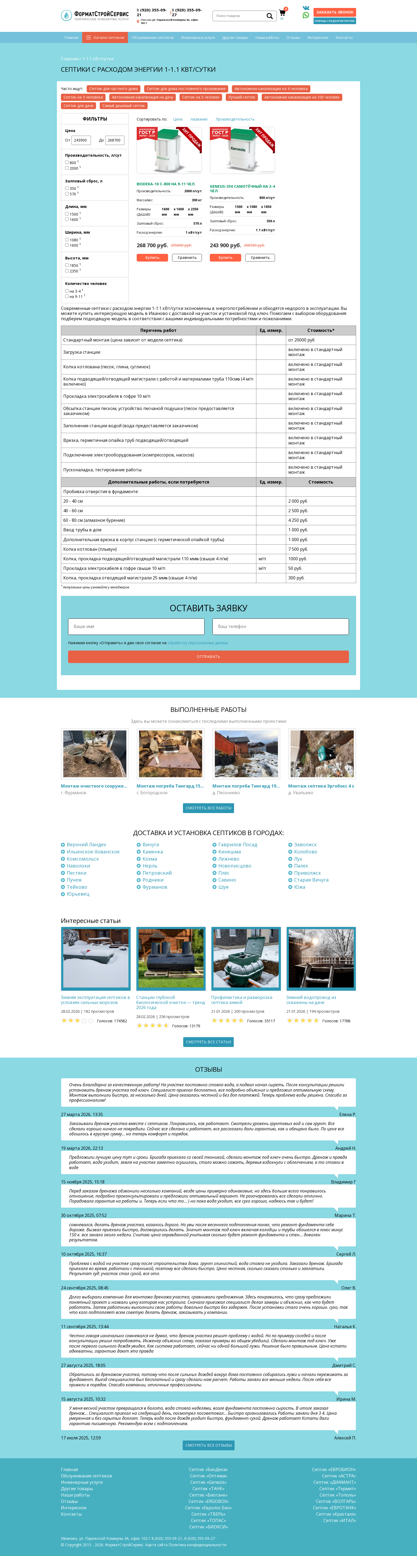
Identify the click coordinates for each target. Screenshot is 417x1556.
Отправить (208, 656)
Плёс (224, 873)
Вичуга (151, 844)
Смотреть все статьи (208, 1041)
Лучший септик (241, 97)
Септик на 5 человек (200, 97)
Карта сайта (156, 1544)
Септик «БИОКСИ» (208, 1527)
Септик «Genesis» (208, 1482)
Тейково (77, 887)
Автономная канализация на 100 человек (302, 97)
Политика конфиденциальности (197, 1544)
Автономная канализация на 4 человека (271, 88)
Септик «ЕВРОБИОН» (334, 1469)
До (112, 140)
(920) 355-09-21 (152, 12)
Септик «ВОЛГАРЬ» (336, 1501)
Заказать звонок (334, 12)
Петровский (157, 873)
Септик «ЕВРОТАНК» (334, 1508)
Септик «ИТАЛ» (339, 1520)
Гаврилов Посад (237, 844)
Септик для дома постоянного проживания (186, 88)
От (78, 140)
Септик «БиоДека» (208, 1469)
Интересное (318, 37)
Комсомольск (83, 859)
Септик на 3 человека (83, 97)
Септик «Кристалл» (336, 1514)
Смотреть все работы (208, 807)
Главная (71, 37)
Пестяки (76, 873)
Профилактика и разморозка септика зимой (241, 999)
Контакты (344, 37)
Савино (227, 880)
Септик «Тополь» (338, 1495)
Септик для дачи (78, 105)
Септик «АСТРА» (339, 1476)
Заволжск (305, 844)
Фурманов (155, 887)
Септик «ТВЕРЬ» (208, 1514)
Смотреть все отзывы (208, 1445)
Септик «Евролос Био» (208, 1508)
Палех (301, 865)
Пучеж (74, 880)
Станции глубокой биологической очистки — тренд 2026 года (170, 1002)
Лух (298, 859)
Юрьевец (78, 894)
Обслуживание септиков (153, 37)
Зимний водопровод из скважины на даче (311, 999)
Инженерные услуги (198, 37)
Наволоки (78, 865)
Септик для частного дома (113, 88)
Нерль (150, 865)
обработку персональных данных (198, 642)
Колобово (305, 851)
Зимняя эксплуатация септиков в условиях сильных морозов (95, 999)
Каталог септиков (109, 37)
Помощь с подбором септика (335, 20)
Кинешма (229, 851)
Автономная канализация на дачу (142, 97)
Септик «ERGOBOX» (209, 1501)
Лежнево (228, 859)
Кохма (150, 859)
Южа (299, 887)
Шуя (223, 887)
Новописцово (234, 865)
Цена (177, 119)
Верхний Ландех (86, 844)
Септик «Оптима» (208, 1476)
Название (199, 119)
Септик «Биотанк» (208, 1495)
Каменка (153, 851)
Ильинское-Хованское (93, 851)
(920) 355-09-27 (187, 12)
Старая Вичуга (311, 880)
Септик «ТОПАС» (208, 1520)
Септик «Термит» (337, 1488)
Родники (153, 880)
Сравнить (187, 257)
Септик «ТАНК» (208, 1488)
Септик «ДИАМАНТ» (335, 1482)
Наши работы (267, 37)
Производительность (235, 119)
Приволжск (307, 873)
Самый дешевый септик (123, 105)
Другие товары (235, 37)
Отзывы (293, 37)
